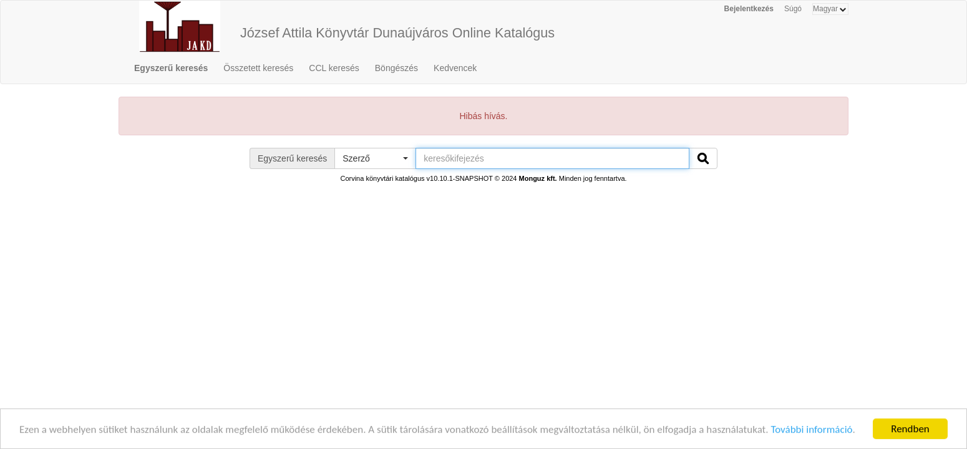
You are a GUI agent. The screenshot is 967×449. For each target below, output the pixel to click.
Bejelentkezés (749, 8)
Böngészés (396, 68)
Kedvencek (455, 68)
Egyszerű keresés (171, 68)
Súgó (793, 8)
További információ (811, 430)
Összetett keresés (258, 68)
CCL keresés (334, 68)
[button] (374, 158)
